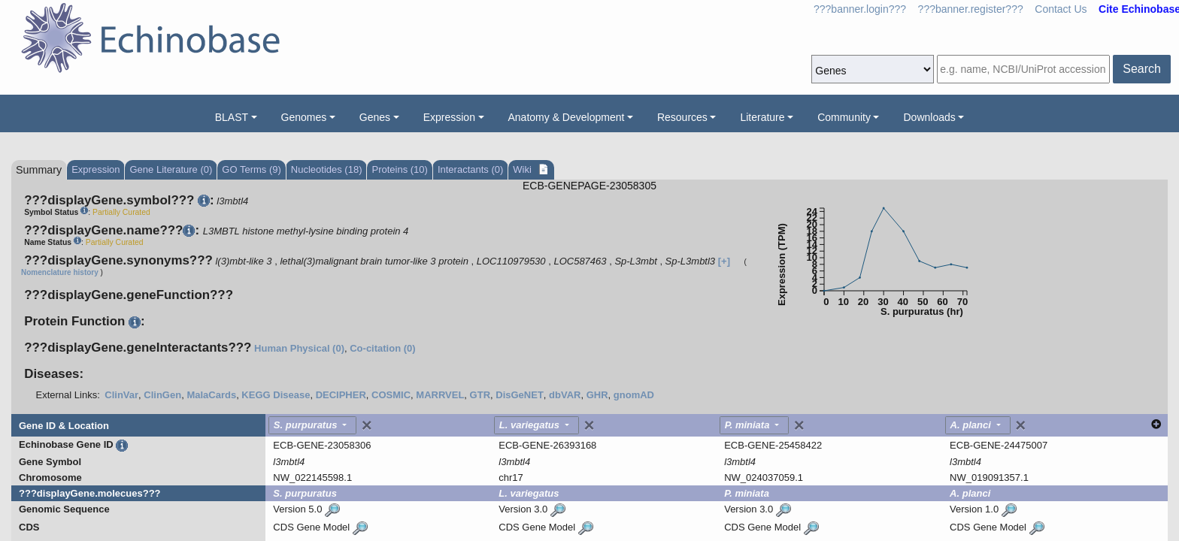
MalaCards (211, 394)
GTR (480, 394)
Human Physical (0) (299, 348)
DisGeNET (520, 394)
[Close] (367, 425)
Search (1142, 68)
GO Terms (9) (251, 169)
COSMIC (391, 394)
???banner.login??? (860, 9)
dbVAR (564, 394)
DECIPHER (341, 394)
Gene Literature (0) (170, 169)
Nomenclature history (60, 272)
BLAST (231, 117)
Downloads (929, 117)
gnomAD (634, 394)
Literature (762, 117)
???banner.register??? (970, 9)
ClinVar (121, 394)
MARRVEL (440, 394)
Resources (682, 117)
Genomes (304, 117)
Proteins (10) (399, 169)
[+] (724, 261)
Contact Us (1061, 9)
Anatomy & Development (566, 117)
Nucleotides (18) (326, 169)
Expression (449, 117)
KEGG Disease (275, 394)
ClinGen (162, 394)
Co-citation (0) (382, 348)
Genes (374, 117)
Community (844, 117)
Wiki (523, 169)
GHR (597, 394)
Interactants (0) (470, 169)
